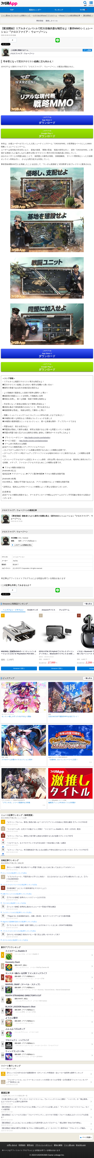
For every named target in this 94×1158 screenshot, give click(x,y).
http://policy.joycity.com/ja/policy (37, 437)
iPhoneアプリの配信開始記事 (69, 15)
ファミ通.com (69, 1145)
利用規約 (22, 1145)
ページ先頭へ (87, 1137)
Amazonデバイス (48, 610)
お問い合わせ (12, 1145)
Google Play (47, 134)
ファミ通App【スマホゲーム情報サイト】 (16, 15)
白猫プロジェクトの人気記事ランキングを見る (16, 894)
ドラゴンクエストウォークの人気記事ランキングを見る (19, 884)
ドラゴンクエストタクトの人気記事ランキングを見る (19, 931)
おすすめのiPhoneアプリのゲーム (45, 15)
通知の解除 (58, 1145)
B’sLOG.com (81, 1145)
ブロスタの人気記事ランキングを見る (14, 903)
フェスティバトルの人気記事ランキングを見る (16, 912)
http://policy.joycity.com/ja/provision (33, 441)
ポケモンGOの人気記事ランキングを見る (15, 940)
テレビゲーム (64, 610)
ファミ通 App (9, 3)
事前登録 (39, 21)
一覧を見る (88, 604)
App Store (47, 120)
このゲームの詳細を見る (23, 545)
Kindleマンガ (32, 610)
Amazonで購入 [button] (19, 668)
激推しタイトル (52, 21)
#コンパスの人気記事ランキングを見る (14, 873)
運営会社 (30, 1145)
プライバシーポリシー (43, 1145)
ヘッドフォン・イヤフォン (13, 610)
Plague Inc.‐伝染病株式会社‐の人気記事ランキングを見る (19, 921)
